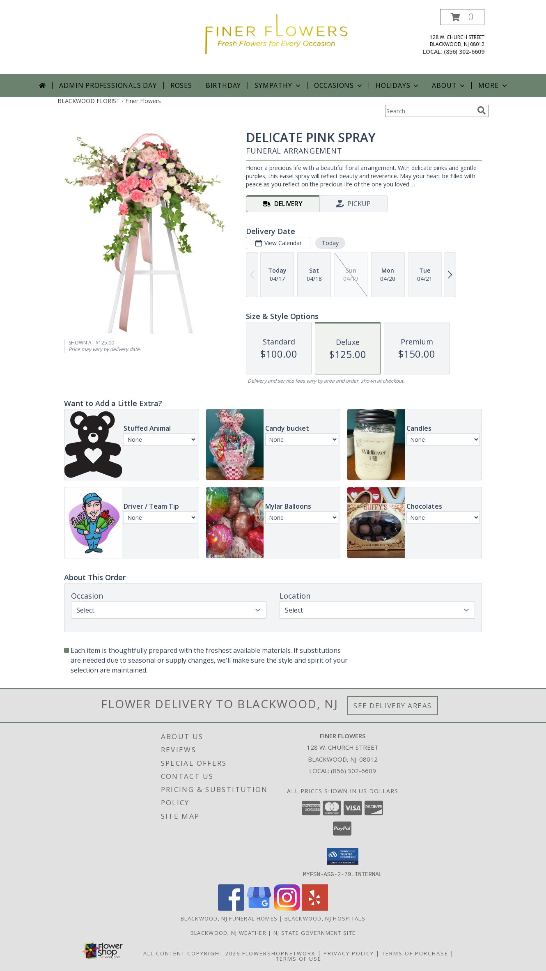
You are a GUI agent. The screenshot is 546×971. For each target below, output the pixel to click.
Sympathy (278, 85)
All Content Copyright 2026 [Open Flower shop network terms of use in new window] (191, 953)
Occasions (339, 85)
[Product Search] (429, 111)
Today (330, 243)
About (449, 85)
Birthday (223, 85)
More (493, 85)
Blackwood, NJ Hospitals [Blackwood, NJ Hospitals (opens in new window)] (324, 918)
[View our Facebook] (231, 908)
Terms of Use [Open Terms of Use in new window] (298, 958)
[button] (462, 17)
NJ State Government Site (314, 932)
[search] (481, 110)
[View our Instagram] (287, 908)
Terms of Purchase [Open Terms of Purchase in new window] (415, 953)
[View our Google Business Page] (259, 908)
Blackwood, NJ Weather (228, 932)
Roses (181, 85)
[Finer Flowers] (276, 33)
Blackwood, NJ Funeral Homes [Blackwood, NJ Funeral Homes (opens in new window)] (229, 918)
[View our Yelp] (315, 908)
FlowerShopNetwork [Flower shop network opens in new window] (279, 953)
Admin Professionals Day (107, 85)
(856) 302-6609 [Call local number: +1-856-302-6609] (464, 51)
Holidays (398, 85)
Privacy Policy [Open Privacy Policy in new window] (348, 953)
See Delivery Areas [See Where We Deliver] (392, 705)
